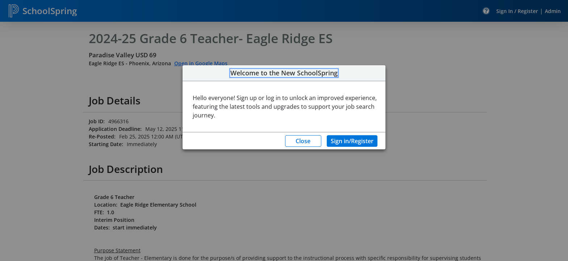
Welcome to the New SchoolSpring (284, 73)
